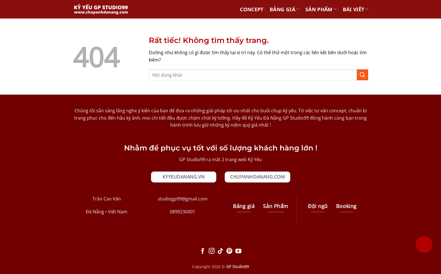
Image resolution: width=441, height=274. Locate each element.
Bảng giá (284, 9)
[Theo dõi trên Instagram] (212, 251)
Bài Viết (355, 9)
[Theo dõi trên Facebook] (203, 251)
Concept (251, 9)
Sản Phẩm (320, 9)
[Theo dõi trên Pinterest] (229, 251)
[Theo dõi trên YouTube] (238, 251)
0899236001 (182, 212)
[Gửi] (362, 74)
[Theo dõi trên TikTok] (220, 251)
